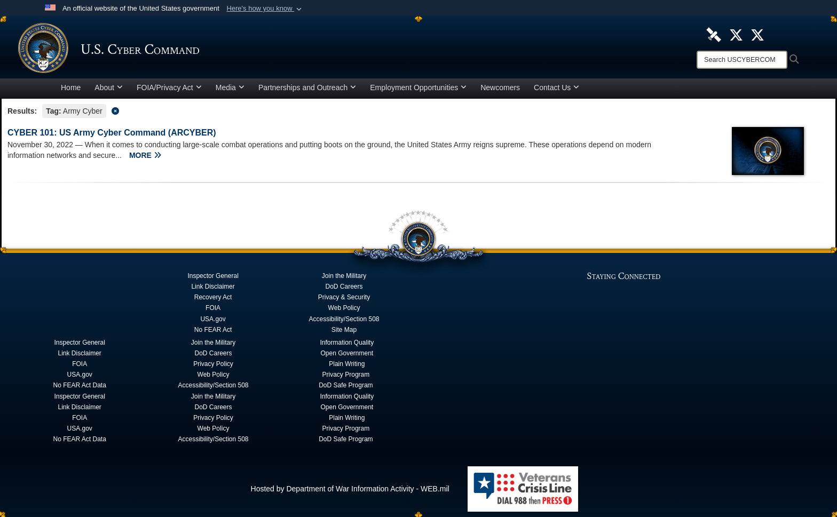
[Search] (742, 60)
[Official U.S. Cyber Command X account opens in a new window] (736, 34)
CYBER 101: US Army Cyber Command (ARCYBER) (111, 132)
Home (71, 87)
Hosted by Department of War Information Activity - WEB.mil (350, 488)
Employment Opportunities (418, 87)
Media (230, 87)
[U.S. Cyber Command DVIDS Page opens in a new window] (714, 34)
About (108, 87)
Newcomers (500, 87)
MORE (145, 155)
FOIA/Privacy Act (169, 87)
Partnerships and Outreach (307, 87)
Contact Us (556, 87)
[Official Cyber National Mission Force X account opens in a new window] (757, 34)
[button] (265, 8)
